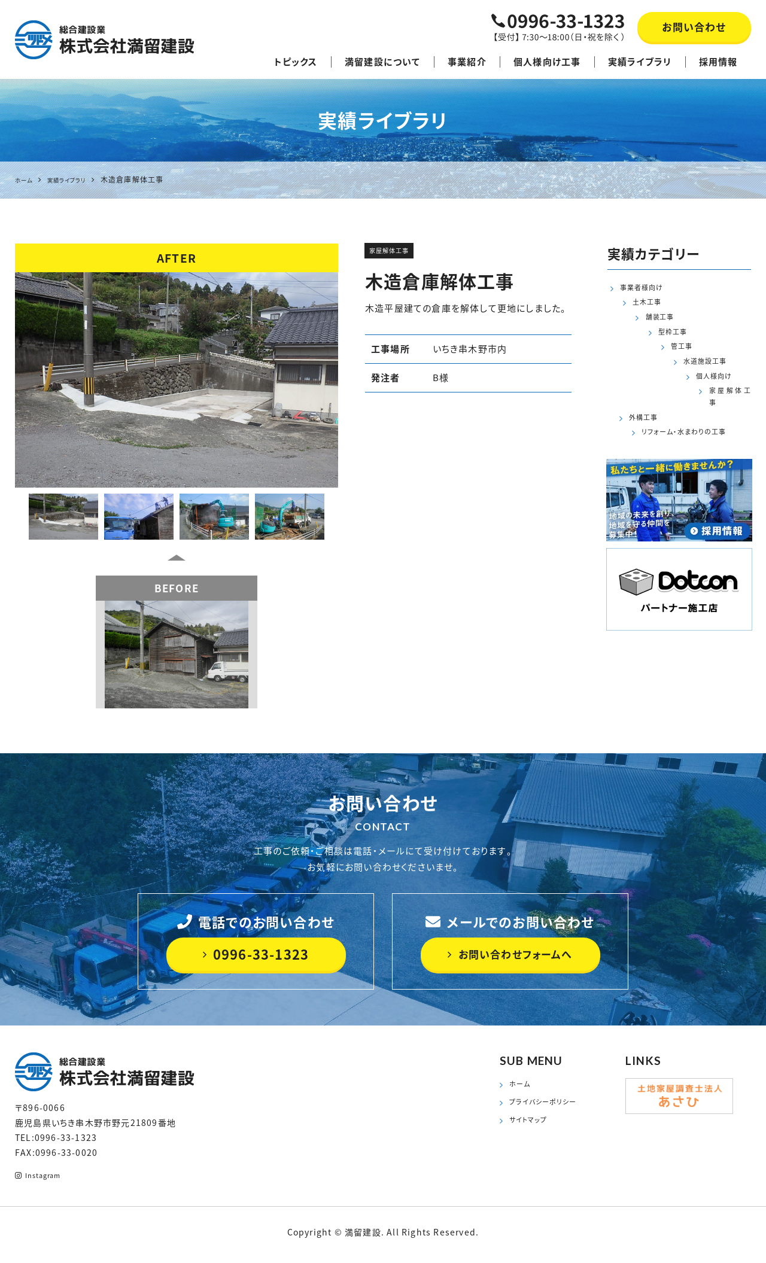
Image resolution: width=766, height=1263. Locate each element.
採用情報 (718, 61)
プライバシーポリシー (551, 1107)
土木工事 (647, 307)
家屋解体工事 (396, 253)
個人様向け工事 (546, 61)
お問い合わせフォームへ (510, 954)
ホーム (522, 1085)
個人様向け (642, 397)
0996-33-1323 (256, 954)
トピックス (296, 61)
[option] (176, 380)
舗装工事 (647, 325)
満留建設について (383, 61)
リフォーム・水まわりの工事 (682, 451)
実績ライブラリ (639, 61)
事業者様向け (647, 289)
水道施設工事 (656, 379)
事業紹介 (467, 61)
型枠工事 (647, 343)
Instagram (44, 1177)
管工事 (642, 361)
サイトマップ (533, 1128)
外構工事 (647, 433)
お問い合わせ (694, 26)
